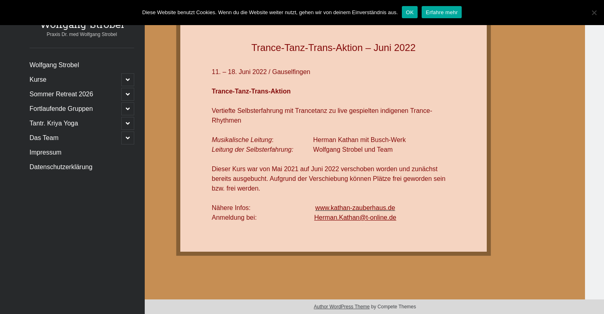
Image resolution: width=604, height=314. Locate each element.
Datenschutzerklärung (61, 166)
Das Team (44, 137)
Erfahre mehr (442, 12)
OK (410, 12)
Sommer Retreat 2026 (61, 94)
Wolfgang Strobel (82, 25)
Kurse (38, 79)
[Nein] (594, 12)
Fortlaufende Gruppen (61, 108)
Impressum (45, 152)
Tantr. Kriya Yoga (54, 123)
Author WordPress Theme (342, 307)
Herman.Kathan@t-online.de (355, 217)
